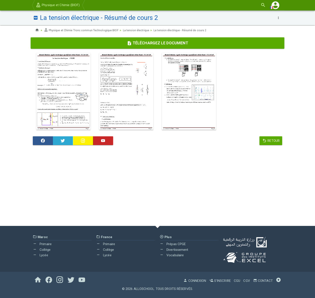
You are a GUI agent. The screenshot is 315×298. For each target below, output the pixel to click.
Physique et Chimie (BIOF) (58, 5)
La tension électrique (144, 30)
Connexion (194, 281)
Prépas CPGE (173, 244)
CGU (237, 281)
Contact (263, 281)
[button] (275, 5)
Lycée (40, 255)
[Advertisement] (157, 186)
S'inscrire (220, 281)
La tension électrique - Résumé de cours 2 (193, 30)
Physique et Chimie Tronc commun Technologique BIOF (85, 30)
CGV (246, 281)
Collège (42, 250)
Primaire (42, 244)
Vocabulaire (172, 255)
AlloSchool (144, 289)
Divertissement (174, 250)
